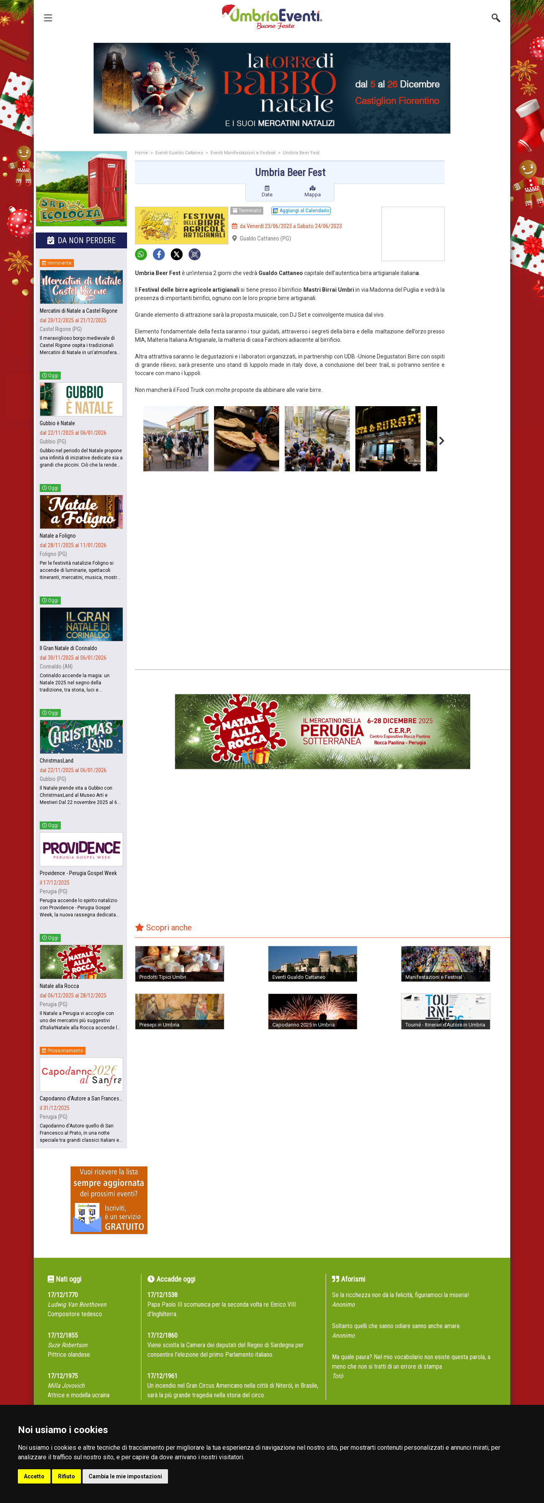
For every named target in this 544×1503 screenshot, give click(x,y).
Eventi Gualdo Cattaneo (179, 152)
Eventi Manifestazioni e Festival (243, 152)
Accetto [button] (34, 1476)
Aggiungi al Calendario (301, 210)
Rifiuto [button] (66, 1476)
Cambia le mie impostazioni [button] (125, 1476)
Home (141, 152)
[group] (272, 88)
